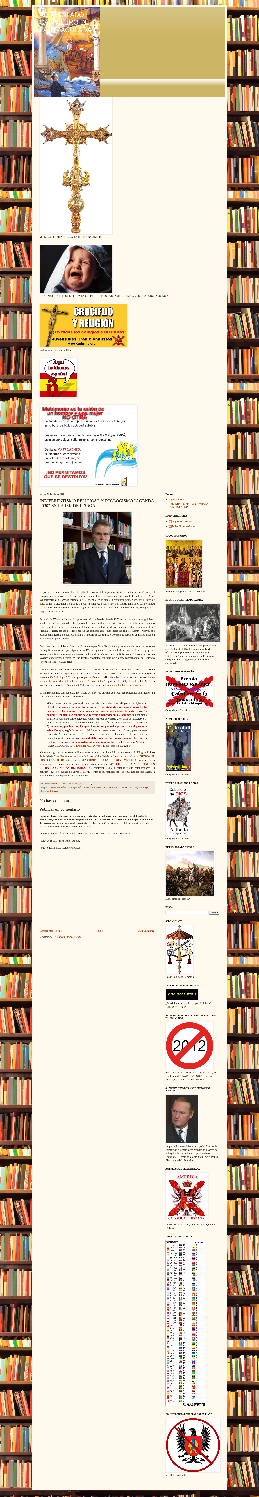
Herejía (136, 787)
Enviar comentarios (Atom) (67, 937)
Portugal (144, 787)
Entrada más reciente (51, 930)
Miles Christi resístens (183, 526)
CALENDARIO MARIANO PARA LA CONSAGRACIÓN (189, 505)
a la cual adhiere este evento (125, 684)
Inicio (100, 930)
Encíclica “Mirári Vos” (88, 745)
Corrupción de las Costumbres (118, 787)
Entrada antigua (146, 930)
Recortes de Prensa (49, 791)
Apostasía (77, 787)
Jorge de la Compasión (183, 521)
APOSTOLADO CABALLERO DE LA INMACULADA (65, 22)
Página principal (177, 499)
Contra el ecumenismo (93, 787)
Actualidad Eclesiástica (61, 787)
